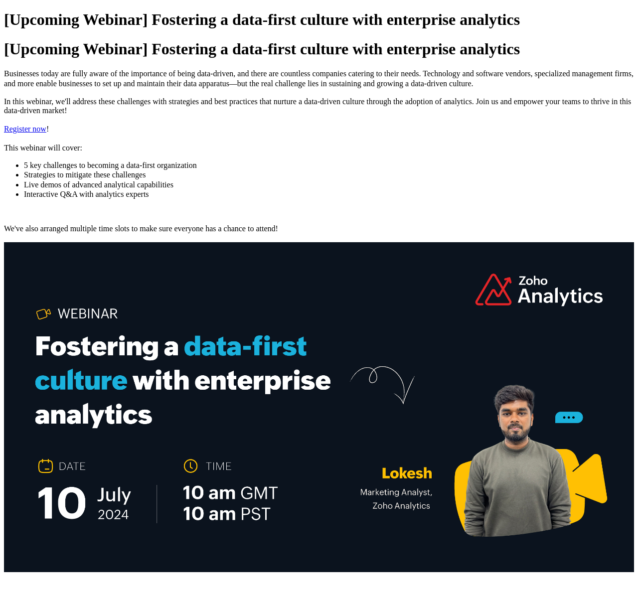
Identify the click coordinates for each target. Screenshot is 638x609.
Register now (25, 129)
